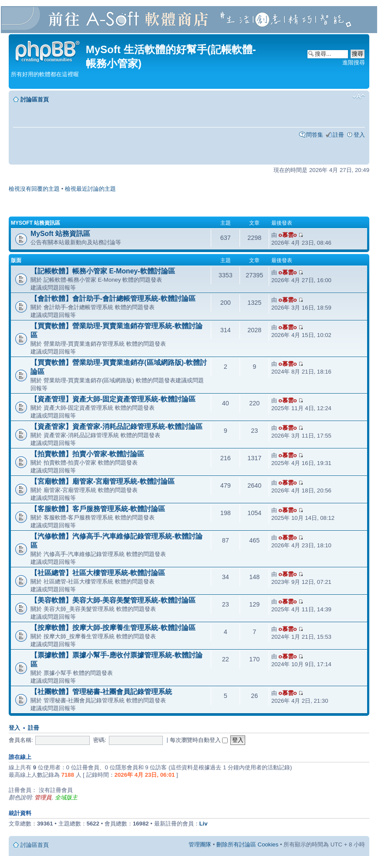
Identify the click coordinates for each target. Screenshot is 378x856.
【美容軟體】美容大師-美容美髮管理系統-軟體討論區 (113, 600)
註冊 (338, 134)
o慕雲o (288, 235)
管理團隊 (200, 844)
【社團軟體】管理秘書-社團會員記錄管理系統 (101, 691)
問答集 (314, 134)
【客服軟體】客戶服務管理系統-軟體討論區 (97, 508)
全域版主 (66, 797)
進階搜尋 (353, 62)
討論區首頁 (34, 99)
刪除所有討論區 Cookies (247, 844)
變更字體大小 (358, 97)
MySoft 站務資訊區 (35, 223)
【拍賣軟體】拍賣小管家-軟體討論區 (87, 454)
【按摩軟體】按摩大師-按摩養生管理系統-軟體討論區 (113, 627)
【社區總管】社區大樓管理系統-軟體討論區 (97, 572)
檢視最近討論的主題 (90, 188)
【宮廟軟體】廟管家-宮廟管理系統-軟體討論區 (102, 481)
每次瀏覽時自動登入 (199, 740)
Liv (203, 823)
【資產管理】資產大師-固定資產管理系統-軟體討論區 (113, 399)
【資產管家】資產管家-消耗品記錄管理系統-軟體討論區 (116, 426)
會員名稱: (21, 740)
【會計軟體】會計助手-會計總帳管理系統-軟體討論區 (113, 298)
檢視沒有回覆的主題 (34, 188)
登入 (359, 134)
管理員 (42, 797)
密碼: (99, 740)
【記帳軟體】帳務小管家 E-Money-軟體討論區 (102, 271)
